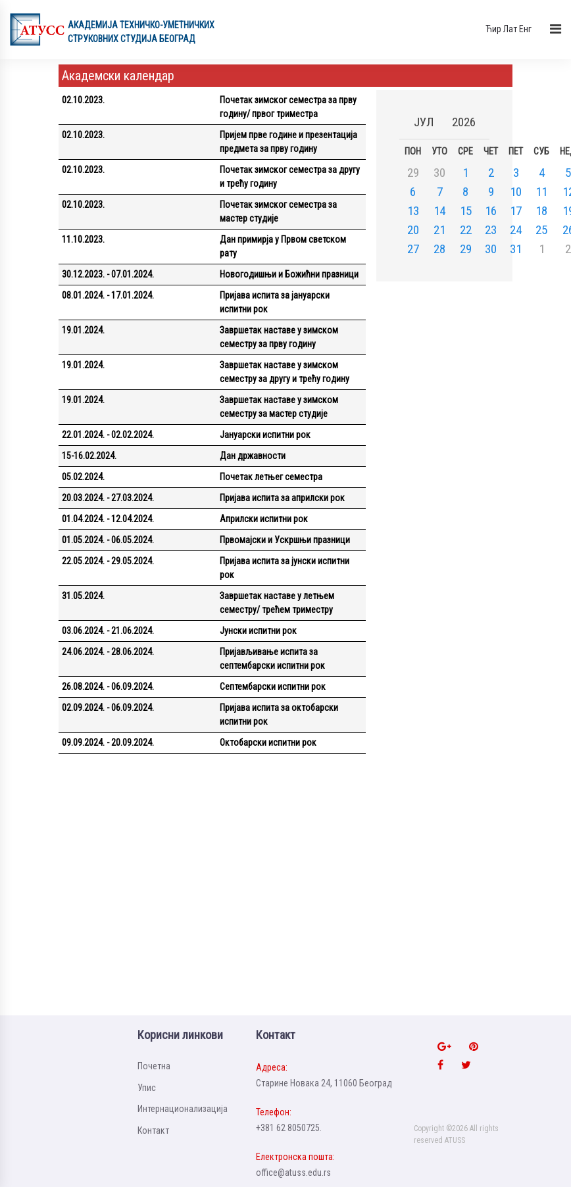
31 (516, 248)
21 (439, 229)
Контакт (153, 1130)
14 (439, 210)
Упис (146, 1087)
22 (466, 229)
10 (516, 191)
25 (541, 229)
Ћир (493, 29)
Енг (525, 29)
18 (541, 210)
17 (516, 210)
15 (466, 210)
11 (541, 191)
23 (491, 229)
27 (413, 248)
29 (466, 248)
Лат (510, 29)
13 (413, 210)
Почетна (153, 1066)
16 (491, 210)
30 (491, 248)
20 (413, 229)
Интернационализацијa (182, 1108)
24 (516, 229)
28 (439, 248)
